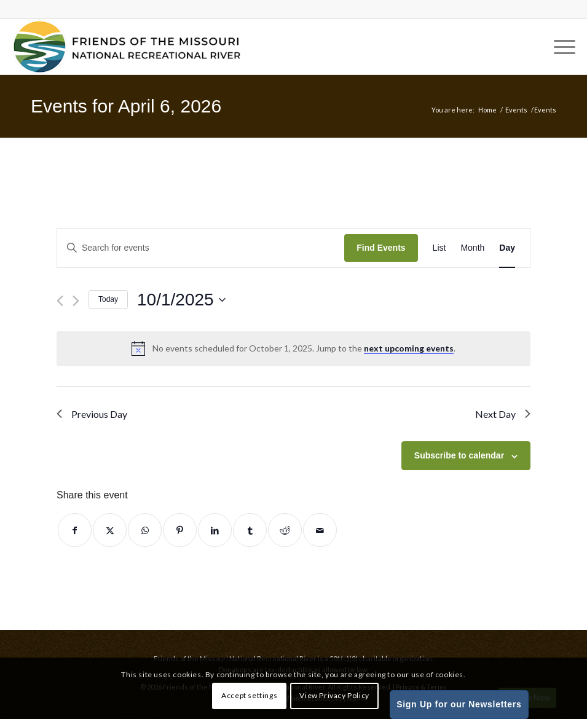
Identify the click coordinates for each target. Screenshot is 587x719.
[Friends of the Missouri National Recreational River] (126, 46)
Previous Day (92, 414)
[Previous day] (60, 301)
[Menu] (558, 46)
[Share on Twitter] (110, 530)
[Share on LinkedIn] (215, 530)
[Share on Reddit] (285, 530)
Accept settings (249, 695)
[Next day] (76, 301)
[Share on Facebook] (75, 530)
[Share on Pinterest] (180, 530)
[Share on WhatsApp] (145, 530)
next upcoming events (409, 348)
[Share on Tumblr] (250, 530)
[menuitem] (558, 46)
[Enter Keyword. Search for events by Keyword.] (200, 248)
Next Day (502, 414)
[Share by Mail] (320, 530)
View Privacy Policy (334, 695)
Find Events (381, 248)
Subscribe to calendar (459, 455)
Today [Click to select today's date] (108, 299)
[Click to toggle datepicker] (181, 300)
